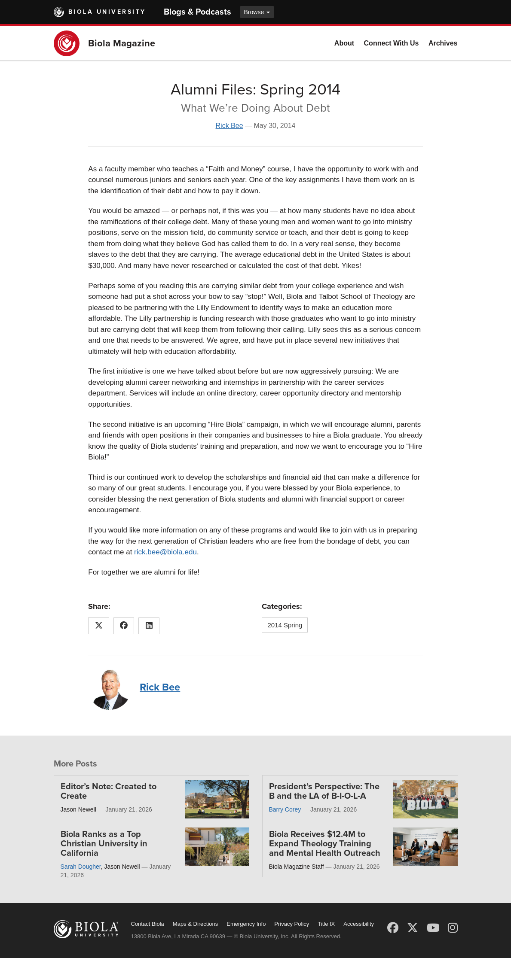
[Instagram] (453, 928)
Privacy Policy (291, 924)
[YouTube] (433, 928)
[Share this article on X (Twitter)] (98, 626)
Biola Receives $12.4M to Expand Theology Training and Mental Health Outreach (324, 843)
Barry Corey (285, 809)
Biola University (107, 11)
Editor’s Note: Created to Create (108, 791)
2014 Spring (284, 625)
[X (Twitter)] (412, 928)
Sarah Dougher (81, 866)
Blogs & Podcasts (197, 12)
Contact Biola (147, 924)
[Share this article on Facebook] (124, 626)
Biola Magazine (121, 43)
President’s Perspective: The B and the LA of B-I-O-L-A (324, 791)
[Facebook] (392, 928)
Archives (443, 43)
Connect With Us (391, 43)
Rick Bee (229, 125)
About (344, 43)
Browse (257, 12)
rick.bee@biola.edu (165, 552)
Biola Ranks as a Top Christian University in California (104, 843)
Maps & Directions (195, 924)
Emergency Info (246, 924)
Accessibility (358, 924)
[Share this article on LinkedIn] (148, 626)
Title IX (326, 924)
